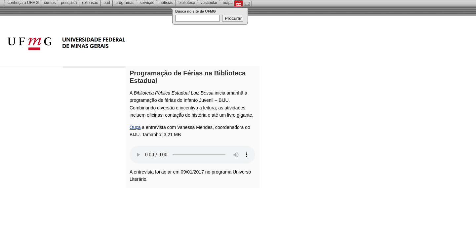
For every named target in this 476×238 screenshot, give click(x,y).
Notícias (166, 2)
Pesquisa (69, 2)
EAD (106, 2)
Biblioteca (186, 2)
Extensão (90, 2)
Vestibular (209, 2)
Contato (247, 3)
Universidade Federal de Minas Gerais (104, 44)
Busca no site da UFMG (195, 11)
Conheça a (23, 2)
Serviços (147, 2)
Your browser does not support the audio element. (192, 155)
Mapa (228, 2)
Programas (124, 2)
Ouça (135, 127)
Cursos (50, 2)
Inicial (238, 3)
